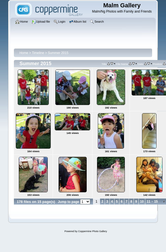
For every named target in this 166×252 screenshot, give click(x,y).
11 (148, 201)
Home (23, 53)
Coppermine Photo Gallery (92, 231)
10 (142, 201)
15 (156, 201)
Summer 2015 (58, 53)
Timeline (38, 53)
